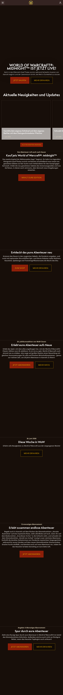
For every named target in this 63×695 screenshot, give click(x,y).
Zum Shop (20, 207)
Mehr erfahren (41, 80)
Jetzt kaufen (20, 80)
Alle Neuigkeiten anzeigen (31, 145)
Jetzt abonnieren (21, 244)
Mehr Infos (44, 244)
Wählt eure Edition (31, 177)
